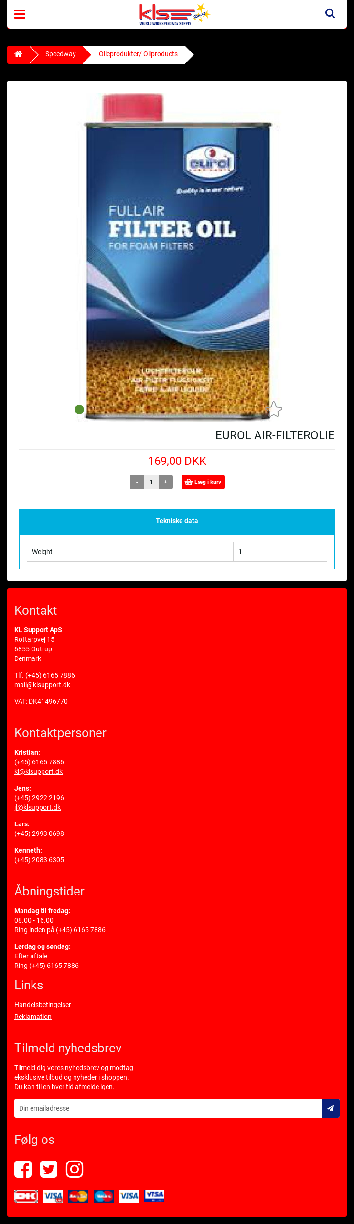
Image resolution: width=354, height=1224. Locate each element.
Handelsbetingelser (42, 1004)
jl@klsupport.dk (37, 807)
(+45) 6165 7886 (50, 675)
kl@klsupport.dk (38, 771)
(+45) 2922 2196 (39, 798)
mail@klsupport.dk (42, 685)
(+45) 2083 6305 (39, 860)
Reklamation (33, 1016)
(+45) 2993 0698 (39, 833)
